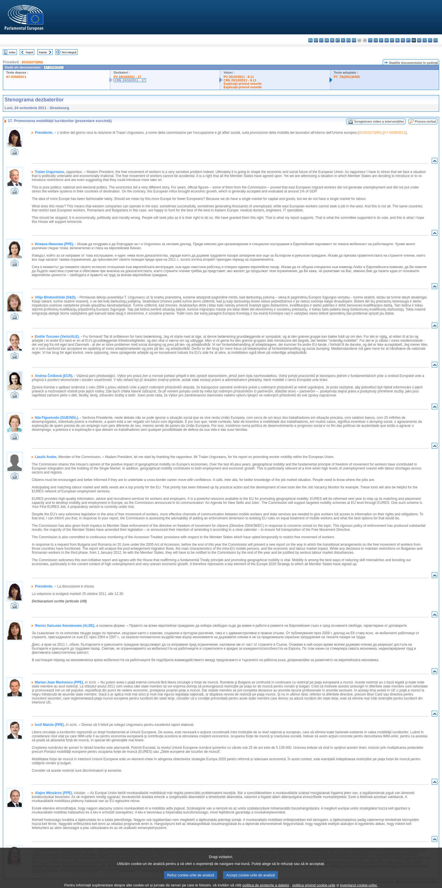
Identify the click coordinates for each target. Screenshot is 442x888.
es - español (316, 40)
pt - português (408, 40)
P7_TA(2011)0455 (347, 76)
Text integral (69, 52)
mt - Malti (392, 40)
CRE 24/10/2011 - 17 (130, 80)
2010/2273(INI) (32, 62)
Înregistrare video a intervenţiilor (379, 121)
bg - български (310, 40)
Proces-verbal (425, 121)
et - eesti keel (338, 40)
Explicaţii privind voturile (243, 83)
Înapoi (29, 52)
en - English (348, 40)
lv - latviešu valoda (376, 40)
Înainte (43, 52)
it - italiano (370, 40)
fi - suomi (430, 40)
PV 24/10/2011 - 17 (127, 76)
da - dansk (327, 40)
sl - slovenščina (425, 40)
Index (12, 52)
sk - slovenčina (419, 40)
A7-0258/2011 (16, 76)
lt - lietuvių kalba (381, 40)
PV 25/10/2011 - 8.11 (239, 76)
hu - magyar (386, 40)
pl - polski (403, 40)
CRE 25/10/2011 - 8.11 (240, 80)
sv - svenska (435, 40)
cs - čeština (321, 40)
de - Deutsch (332, 40)
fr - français (354, 40)
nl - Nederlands (397, 40)
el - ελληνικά (343, 40)
